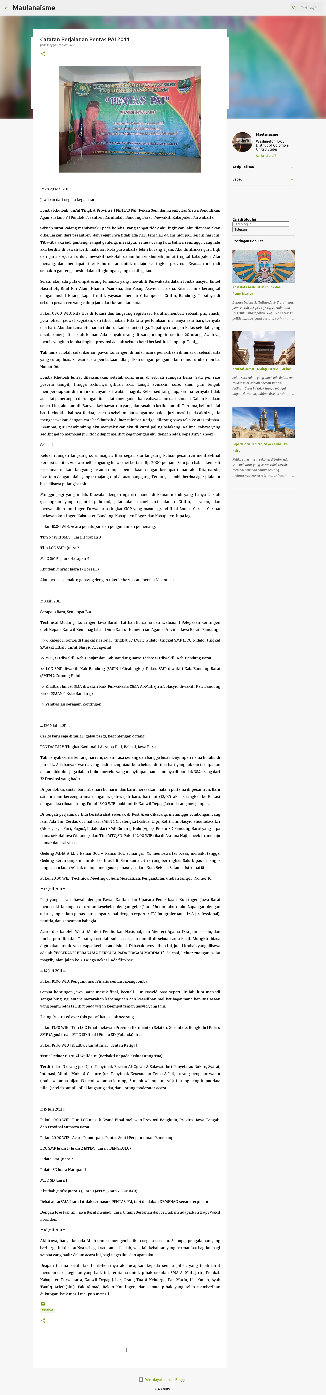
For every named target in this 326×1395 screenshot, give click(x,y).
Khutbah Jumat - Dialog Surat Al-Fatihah (262, 369)
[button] (43, 54)
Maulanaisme (33, 8)
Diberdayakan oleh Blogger (163, 1380)
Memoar (48, 1310)
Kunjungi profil (266, 155)
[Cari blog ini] (299, 7)
